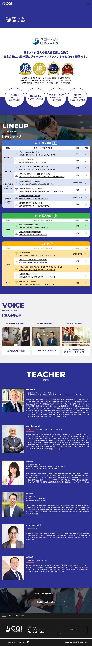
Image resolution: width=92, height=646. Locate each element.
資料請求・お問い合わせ (46, 602)
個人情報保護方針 (10, 642)
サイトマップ (21, 642)
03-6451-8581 (37, 631)
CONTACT (74, 630)
